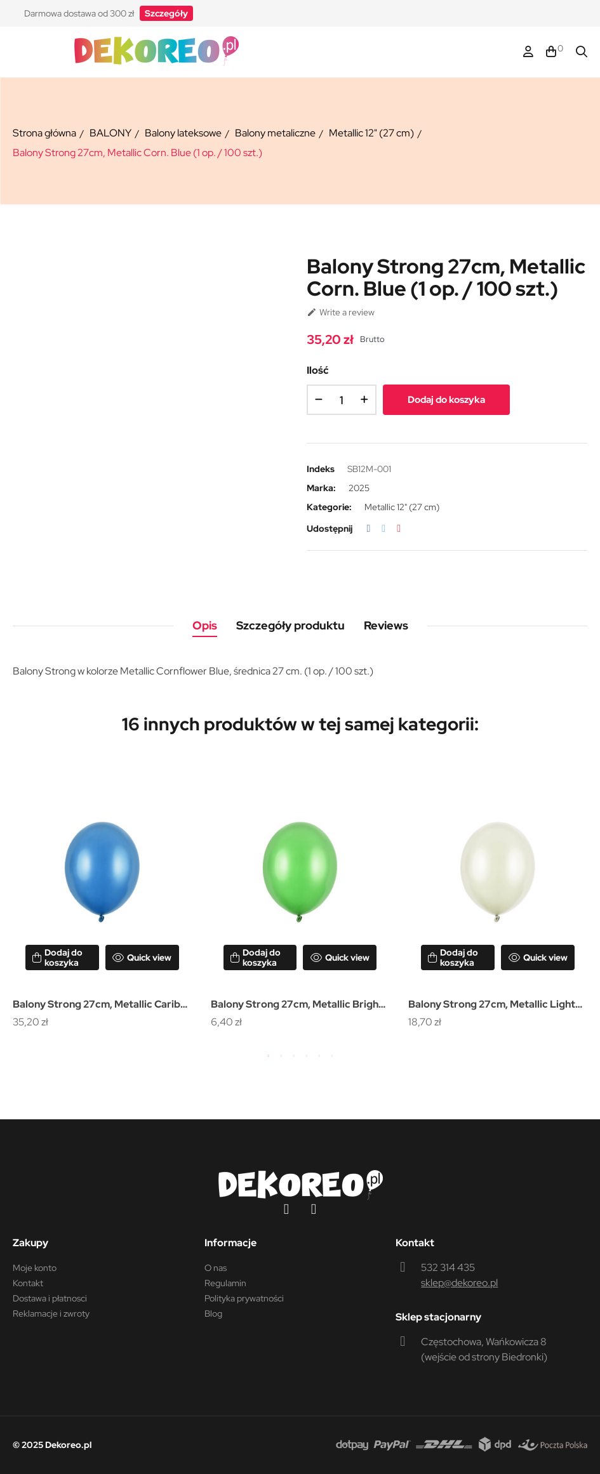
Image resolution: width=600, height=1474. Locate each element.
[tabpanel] (102, 895)
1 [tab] (268, 1056)
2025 (359, 488)
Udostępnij (369, 528)
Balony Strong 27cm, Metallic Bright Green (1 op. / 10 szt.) (297, 1005)
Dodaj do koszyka (446, 399)
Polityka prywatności (244, 1298)
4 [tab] (306, 1056)
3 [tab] (294, 1056)
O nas (215, 1267)
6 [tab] (332, 1056)
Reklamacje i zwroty (51, 1313)
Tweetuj (383, 528)
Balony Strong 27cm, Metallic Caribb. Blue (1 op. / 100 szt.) (101, 1005)
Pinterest (399, 528)
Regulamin (225, 1283)
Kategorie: (329, 507)
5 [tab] (319, 1056)
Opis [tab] (204, 625)
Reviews (386, 625)
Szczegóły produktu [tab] (290, 625)
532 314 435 (448, 1267)
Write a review (341, 312)
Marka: (321, 488)
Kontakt (28, 1283)
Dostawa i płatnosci (50, 1298)
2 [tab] (281, 1056)
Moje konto (35, 1267)
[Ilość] (342, 400)
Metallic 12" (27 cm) (401, 507)
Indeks (321, 469)
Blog (213, 1313)
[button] (166, 13)
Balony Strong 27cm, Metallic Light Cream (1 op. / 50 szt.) (491, 1005)
